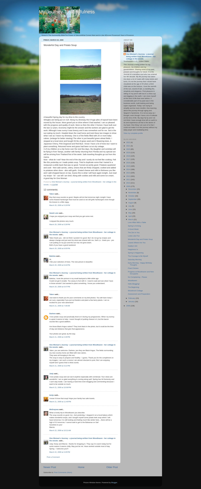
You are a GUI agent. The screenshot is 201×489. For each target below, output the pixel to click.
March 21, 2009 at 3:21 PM (59, 366)
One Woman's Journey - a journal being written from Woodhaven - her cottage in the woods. (141, 56)
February (132, 298)
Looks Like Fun (134, 236)
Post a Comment (53, 457)
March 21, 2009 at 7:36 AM (59, 306)
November (132, 193)
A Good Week (133, 229)
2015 (128, 166)
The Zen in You (134, 232)
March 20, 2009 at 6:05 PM (59, 248)
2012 (128, 176)
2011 (128, 179)
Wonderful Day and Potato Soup (140, 239)
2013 (128, 173)
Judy (51, 374)
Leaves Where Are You (136, 243)
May (130, 213)
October (131, 196)
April (130, 216)
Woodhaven (132, 280)
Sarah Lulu (53, 213)
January (131, 301)
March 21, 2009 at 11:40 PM (60, 402)
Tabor (51, 194)
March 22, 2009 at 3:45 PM (59, 452)
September (132, 199)
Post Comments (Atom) (63, 472)
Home (81, 467)
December (132, 189)
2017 (128, 159)
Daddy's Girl (132, 246)
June (130, 209)
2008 (128, 306)
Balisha (52, 256)
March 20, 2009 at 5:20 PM (59, 205)
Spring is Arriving (134, 226)
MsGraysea (54, 409)
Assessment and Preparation (139, 294)
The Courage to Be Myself (138, 256)
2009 (128, 186)
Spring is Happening (136, 253)
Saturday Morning (135, 260)
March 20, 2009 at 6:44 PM (59, 265)
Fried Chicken (133, 268)
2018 (128, 156)
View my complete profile (133, 133)
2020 (128, 149)
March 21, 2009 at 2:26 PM (59, 337)
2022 (128, 142)
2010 (128, 183)
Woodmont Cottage (135, 291)
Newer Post (49, 467)
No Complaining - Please (137, 277)
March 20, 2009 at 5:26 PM (59, 224)
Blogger (114, 482)
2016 (128, 163)
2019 (128, 152)
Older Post (112, 467)
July (130, 206)
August (131, 203)
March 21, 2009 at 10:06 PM (60, 387)
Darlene (52, 314)
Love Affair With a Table (137, 222)
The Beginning (133, 287)
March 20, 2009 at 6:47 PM (59, 287)
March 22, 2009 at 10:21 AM (60, 430)
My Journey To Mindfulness (67, 11)
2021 (128, 146)
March (131, 219)
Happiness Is (133, 249)
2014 (128, 169)
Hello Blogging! (134, 284)
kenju (51, 395)
